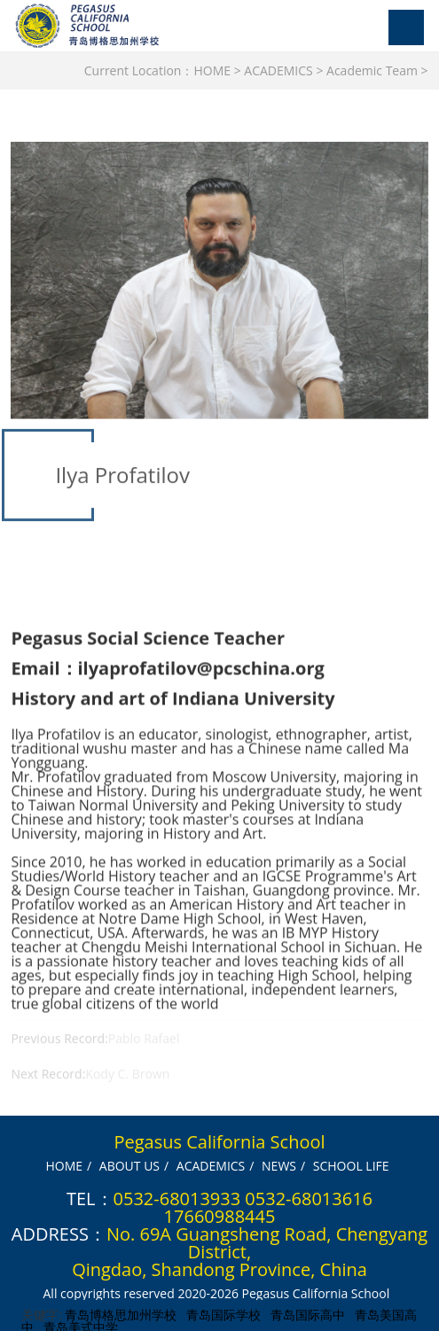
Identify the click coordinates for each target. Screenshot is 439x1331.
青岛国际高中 (307, 1313)
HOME (212, 70)
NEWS (279, 1164)
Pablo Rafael (144, 1048)
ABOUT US (129, 1164)
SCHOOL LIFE (351, 1164)
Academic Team (372, 70)
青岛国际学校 (223, 1313)
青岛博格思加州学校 (120, 1313)
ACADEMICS (278, 70)
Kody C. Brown (127, 1084)
